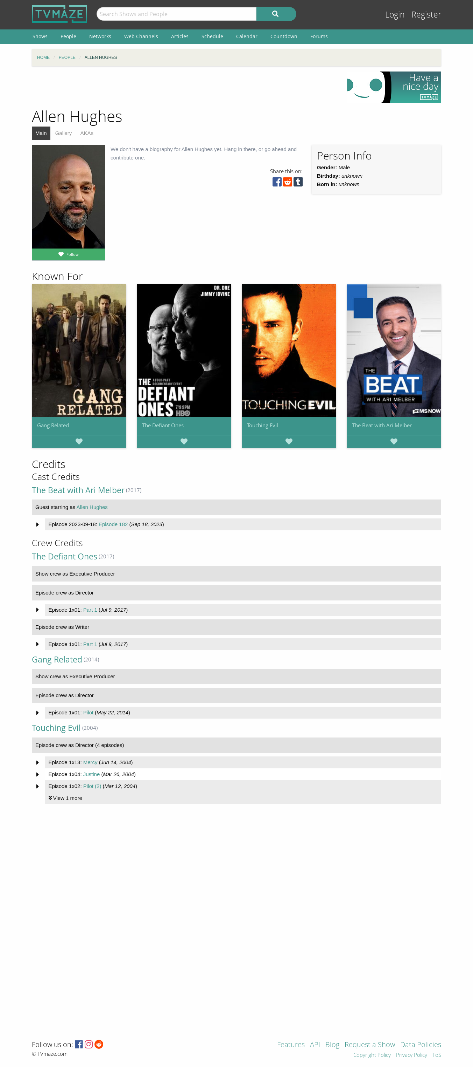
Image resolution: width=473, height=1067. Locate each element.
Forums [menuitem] (319, 36)
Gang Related (53, 425)
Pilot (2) (92, 786)
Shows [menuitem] (40, 36)
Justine (91, 774)
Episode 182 (113, 524)
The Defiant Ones (163, 425)
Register (426, 14)
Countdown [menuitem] (283, 36)
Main (41, 133)
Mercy (90, 762)
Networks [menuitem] (100, 36)
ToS (436, 1055)
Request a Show (370, 1045)
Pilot (88, 712)
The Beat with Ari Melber (382, 425)
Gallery (63, 133)
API (315, 1045)
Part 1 (90, 610)
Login (395, 14)
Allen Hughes (92, 507)
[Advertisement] (184, 87)
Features (291, 1045)
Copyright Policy (372, 1055)
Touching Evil (262, 425)
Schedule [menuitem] (212, 36)
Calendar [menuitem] (246, 36)
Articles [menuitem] (180, 36)
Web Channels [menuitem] (141, 36)
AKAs (86, 133)
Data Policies (420, 1045)
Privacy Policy (411, 1055)
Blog (332, 1045)
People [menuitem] (68, 36)
